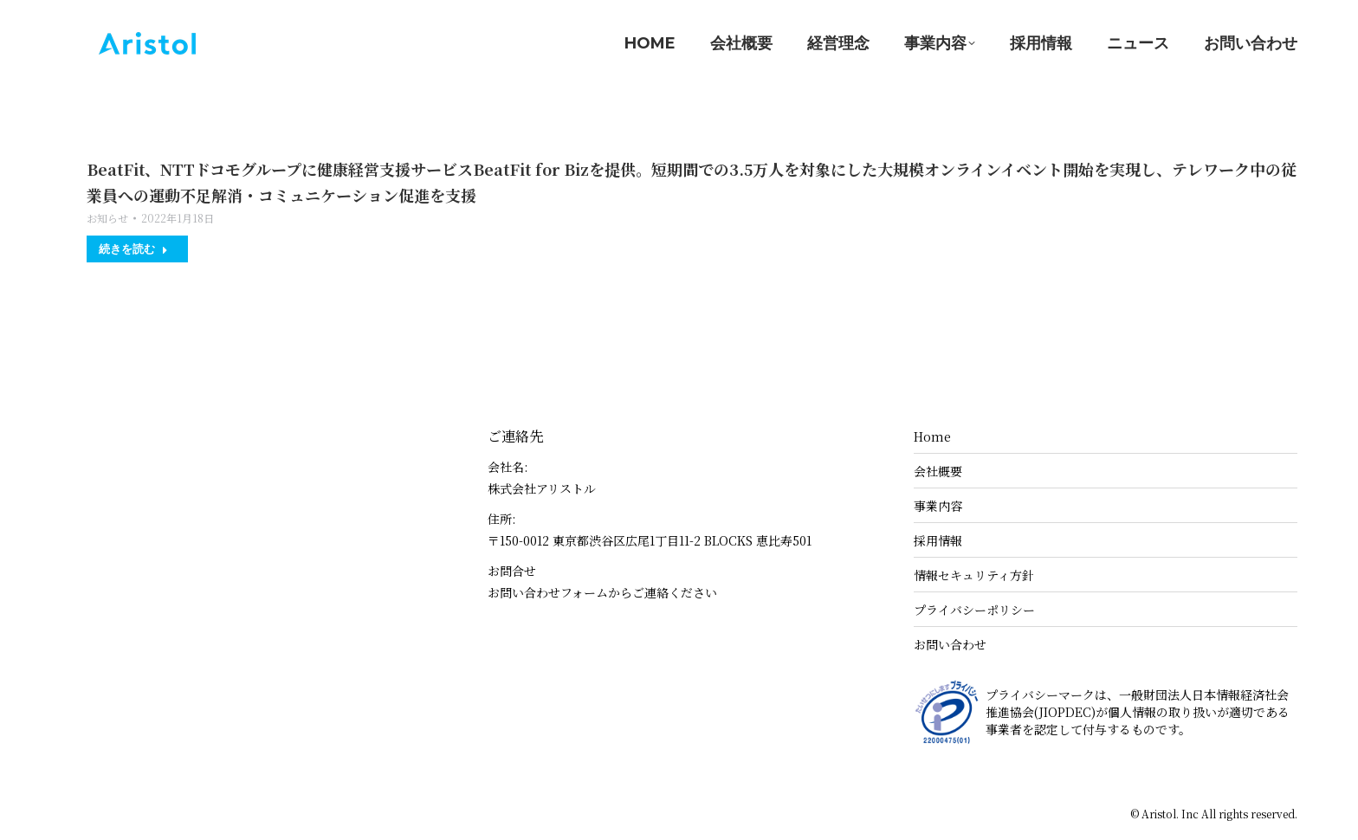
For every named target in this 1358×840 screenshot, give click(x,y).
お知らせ (107, 217)
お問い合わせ (950, 644)
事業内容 (938, 505)
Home (932, 436)
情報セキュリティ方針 (974, 575)
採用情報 (938, 540)
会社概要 (938, 471)
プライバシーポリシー (974, 609)
